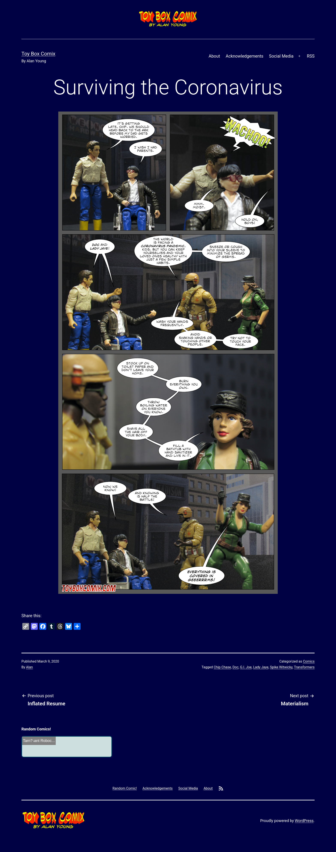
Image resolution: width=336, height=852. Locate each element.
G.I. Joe (246, 667)
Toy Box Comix (38, 54)
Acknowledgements (244, 56)
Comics (309, 661)
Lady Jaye (260, 667)
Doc (235, 667)
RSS (311, 56)
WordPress (304, 820)
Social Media (281, 56)
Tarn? (28, 741)
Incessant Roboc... (39, 741)
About (214, 56)
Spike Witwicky (281, 667)
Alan (29, 667)
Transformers (304, 667)
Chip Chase (222, 667)
